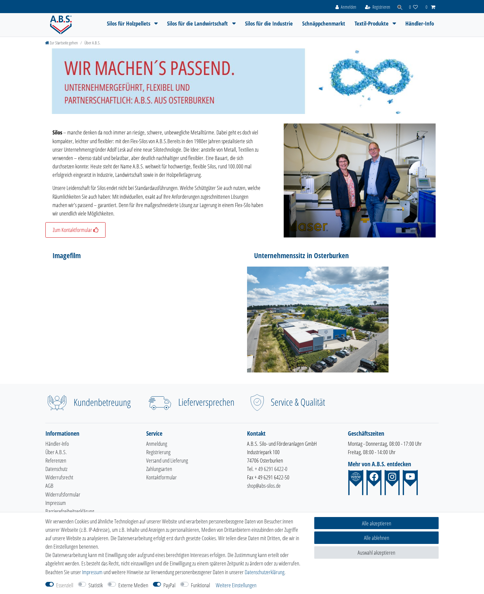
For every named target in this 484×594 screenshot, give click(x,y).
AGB (49, 485)
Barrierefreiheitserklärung (69, 511)
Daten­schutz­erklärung (264, 572)
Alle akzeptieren (376, 523)
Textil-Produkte (372, 23)
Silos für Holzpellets (129, 23)
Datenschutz (56, 469)
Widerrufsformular (62, 494)
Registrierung (158, 452)
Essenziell (64, 585)
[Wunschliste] (413, 6)
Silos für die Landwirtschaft (198, 23)
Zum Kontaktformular (75, 230)
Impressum (55, 503)
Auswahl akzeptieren (376, 552)
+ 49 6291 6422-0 (271, 469)
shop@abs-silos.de (264, 485)
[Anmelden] (343, 6)
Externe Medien (133, 585)
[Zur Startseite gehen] (61, 43)
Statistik (95, 585)
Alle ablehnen (376, 538)
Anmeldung (156, 443)
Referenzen (55, 460)
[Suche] (398, 6)
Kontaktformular (161, 477)
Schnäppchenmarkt (323, 23)
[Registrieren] (375, 6)
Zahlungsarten (159, 469)
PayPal (169, 585)
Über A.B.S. (56, 452)
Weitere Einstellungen (236, 585)
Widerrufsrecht (59, 477)
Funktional (200, 585)
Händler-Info (419, 23)
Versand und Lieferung (167, 460)
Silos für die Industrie (269, 23)
